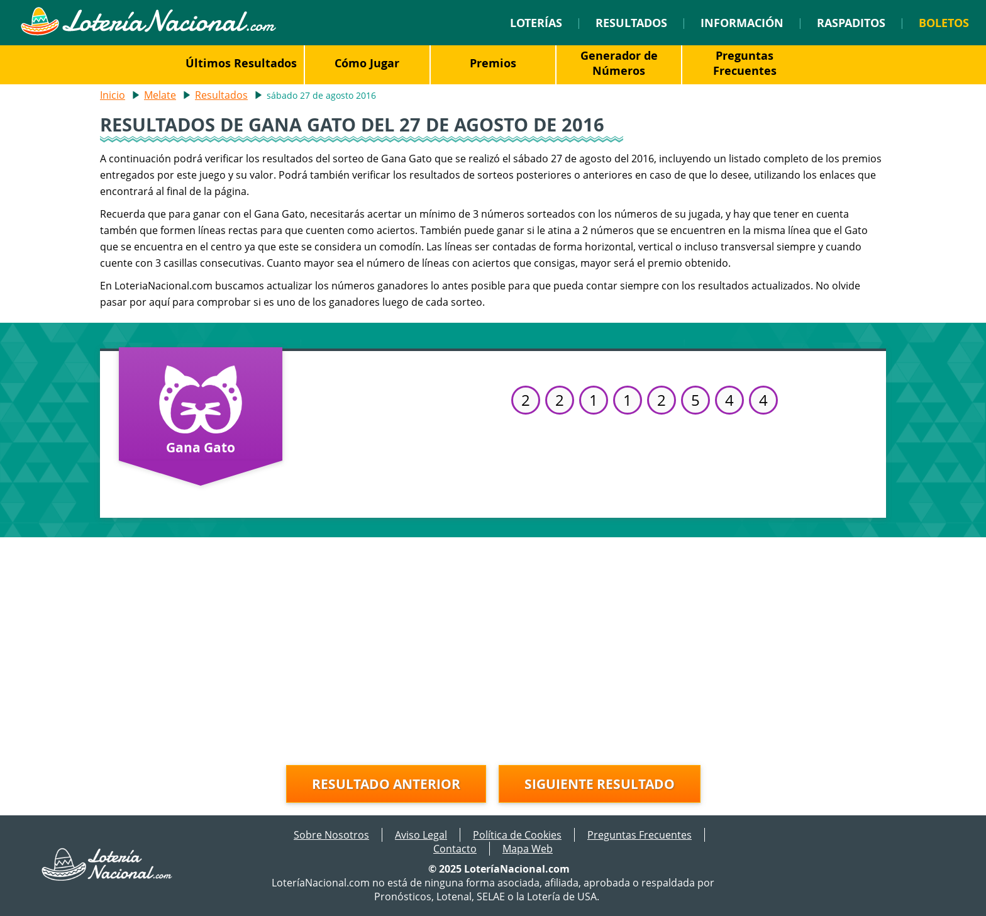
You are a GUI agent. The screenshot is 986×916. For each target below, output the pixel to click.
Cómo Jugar (367, 62)
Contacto (455, 849)
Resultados (631, 22)
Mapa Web (527, 849)
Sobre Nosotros (331, 835)
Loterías (536, 22)
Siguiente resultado (599, 784)
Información (742, 22)
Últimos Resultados (241, 62)
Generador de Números (619, 63)
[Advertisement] (493, 644)
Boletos (944, 22)
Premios (493, 62)
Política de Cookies (517, 835)
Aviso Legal (421, 835)
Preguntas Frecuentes (745, 63)
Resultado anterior (386, 784)
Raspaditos (851, 22)
